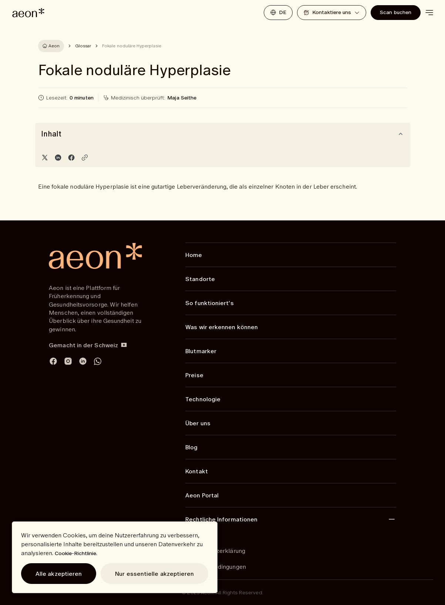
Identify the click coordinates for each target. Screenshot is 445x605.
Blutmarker (200, 351)
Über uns (197, 423)
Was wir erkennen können (221, 326)
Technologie (202, 399)
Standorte (200, 278)
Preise (194, 375)
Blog (191, 447)
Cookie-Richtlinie (75, 553)
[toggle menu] (429, 13)
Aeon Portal (202, 495)
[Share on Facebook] (71, 157)
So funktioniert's (209, 302)
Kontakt (196, 471)
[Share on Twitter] (44, 157)
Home (193, 254)
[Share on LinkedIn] (58, 157)
